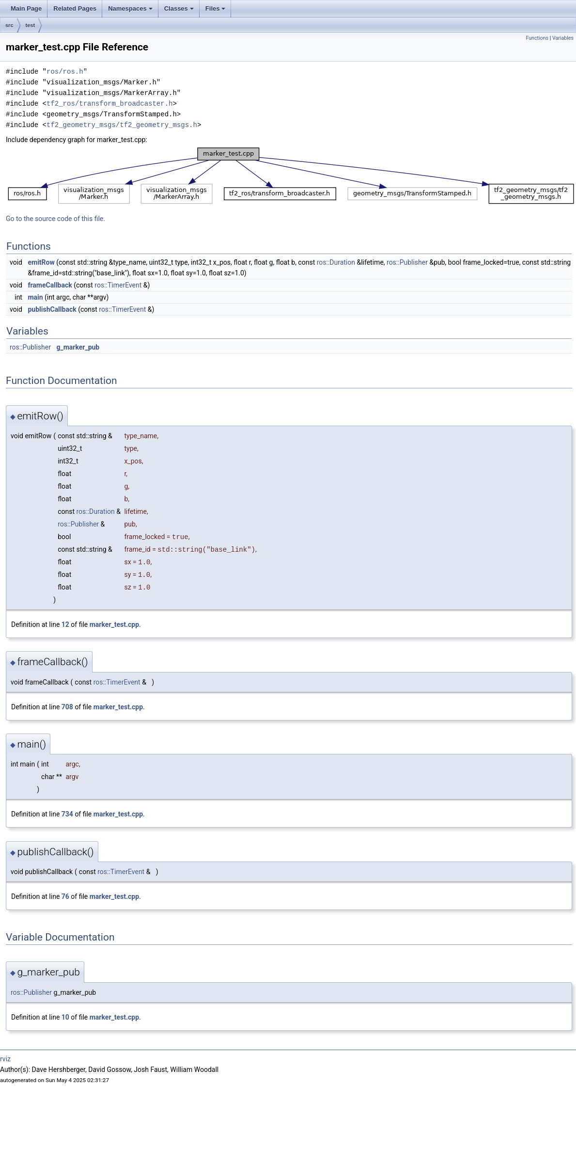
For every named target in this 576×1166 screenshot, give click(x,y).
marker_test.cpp (114, 624)
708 (67, 707)
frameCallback (50, 285)
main (35, 297)
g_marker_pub (77, 347)
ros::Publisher (407, 262)
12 (65, 624)
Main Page (26, 8)
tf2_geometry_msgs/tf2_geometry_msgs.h (122, 124)
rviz (5, 1059)
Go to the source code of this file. (55, 219)
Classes (179, 8)
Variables (563, 38)
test (30, 25)
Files (215, 8)
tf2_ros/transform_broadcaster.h (109, 103)
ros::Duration (336, 262)
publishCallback (52, 309)
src (9, 25)
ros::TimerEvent (117, 285)
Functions (537, 38)
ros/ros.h (65, 71)
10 (65, 1017)
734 (67, 814)
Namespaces (130, 8)
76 (65, 896)
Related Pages (74, 8)
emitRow (41, 262)
